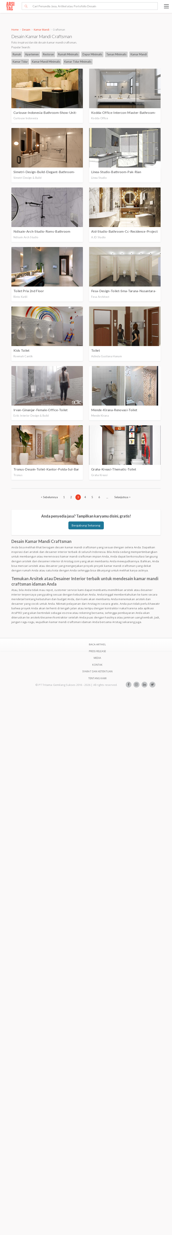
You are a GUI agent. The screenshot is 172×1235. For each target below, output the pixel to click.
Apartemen (32, 54)
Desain (26, 29)
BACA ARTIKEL (97, 644)
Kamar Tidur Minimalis (77, 61)
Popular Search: (20, 47)
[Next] (122, 497)
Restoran (48, 54)
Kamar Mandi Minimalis (46, 61)
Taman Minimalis (116, 54)
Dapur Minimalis (92, 54)
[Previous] (49, 497)
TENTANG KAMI (97, 678)
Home (15, 29)
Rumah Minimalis (68, 54)
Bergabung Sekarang (86, 525)
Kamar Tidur (20, 61)
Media (97, 658)
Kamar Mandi (41, 29)
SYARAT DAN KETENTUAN (97, 671)
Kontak (97, 665)
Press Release (97, 651)
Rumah (17, 54)
